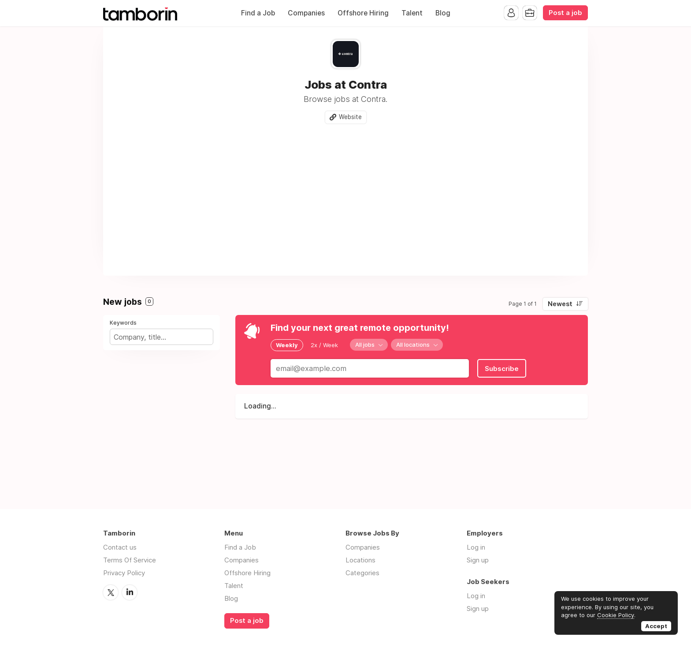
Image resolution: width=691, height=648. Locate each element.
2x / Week (324, 344)
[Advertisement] (345, 196)
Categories (362, 573)
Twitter (110, 592)
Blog (442, 13)
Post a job (565, 13)
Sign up (478, 560)
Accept (656, 625)
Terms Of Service (129, 560)
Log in (476, 547)
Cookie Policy (615, 614)
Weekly (287, 344)
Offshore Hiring (363, 13)
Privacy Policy (124, 573)
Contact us (120, 547)
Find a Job (258, 13)
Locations (360, 560)
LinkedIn (129, 592)
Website (350, 116)
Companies (306, 13)
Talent (412, 13)
